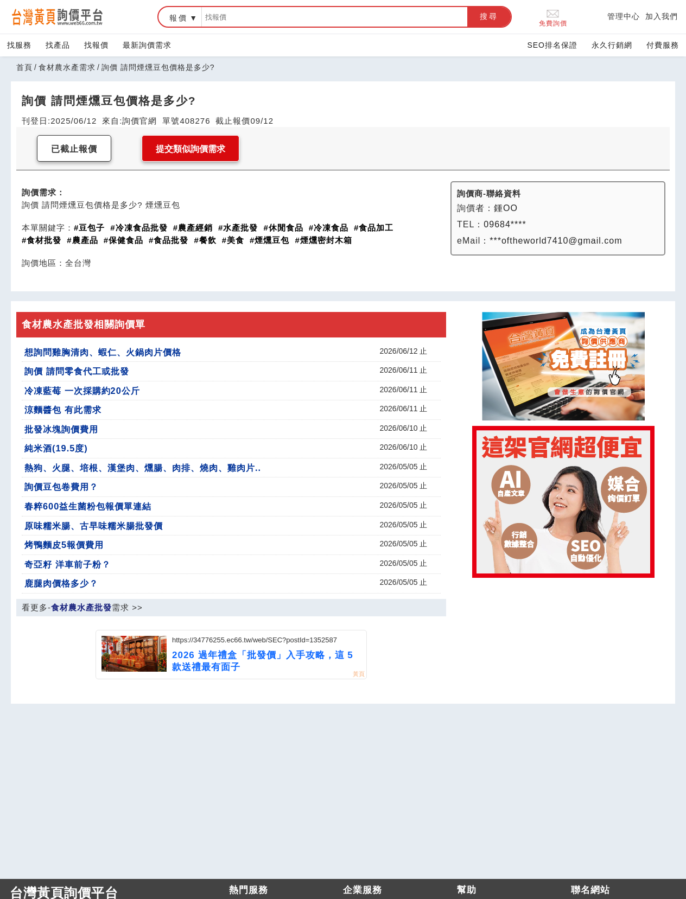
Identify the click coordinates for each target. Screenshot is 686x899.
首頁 (24, 67)
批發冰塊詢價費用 (61, 429)
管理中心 (623, 16)
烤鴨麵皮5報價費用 (64, 545)
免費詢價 (553, 17)
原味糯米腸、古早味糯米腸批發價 (93, 526)
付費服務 (662, 45)
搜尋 (489, 16)
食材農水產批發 (81, 607)
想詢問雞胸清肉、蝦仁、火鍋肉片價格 (102, 352)
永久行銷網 (612, 45)
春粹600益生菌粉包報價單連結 (87, 506)
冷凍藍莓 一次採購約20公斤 (82, 391)
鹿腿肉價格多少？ (61, 583)
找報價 (96, 45)
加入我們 (661, 16)
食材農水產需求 (67, 67)
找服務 (19, 45)
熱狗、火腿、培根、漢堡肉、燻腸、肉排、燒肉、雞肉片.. (142, 468)
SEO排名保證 (552, 45)
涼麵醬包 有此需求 (62, 410)
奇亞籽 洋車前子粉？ (67, 564)
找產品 (58, 45)
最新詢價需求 (147, 45)
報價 (178, 18)
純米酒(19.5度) (56, 448)
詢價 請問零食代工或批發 (76, 371)
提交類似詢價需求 (190, 149)
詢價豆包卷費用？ (61, 487)
